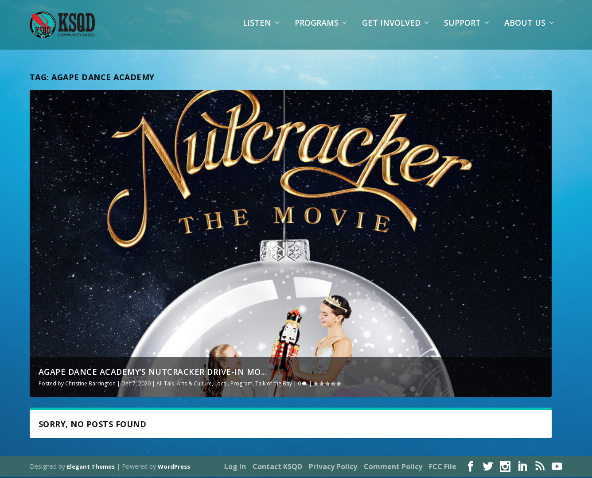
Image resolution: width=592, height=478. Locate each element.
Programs (317, 28)
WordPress (174, 468)
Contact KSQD (277, 467)
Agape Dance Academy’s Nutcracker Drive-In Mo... (153, 372)
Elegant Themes (91, 468)
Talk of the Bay (273, 384)
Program (241, 384)
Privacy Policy (333, 467)
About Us (524, 28)
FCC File (442, 467)
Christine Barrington (90, 384)
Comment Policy (393, 467)
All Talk (165, 384)
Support (462, 28)
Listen (257, 28)
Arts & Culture (194, 384)
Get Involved (391, 28)
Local (221, 384)
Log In (235, 467)
